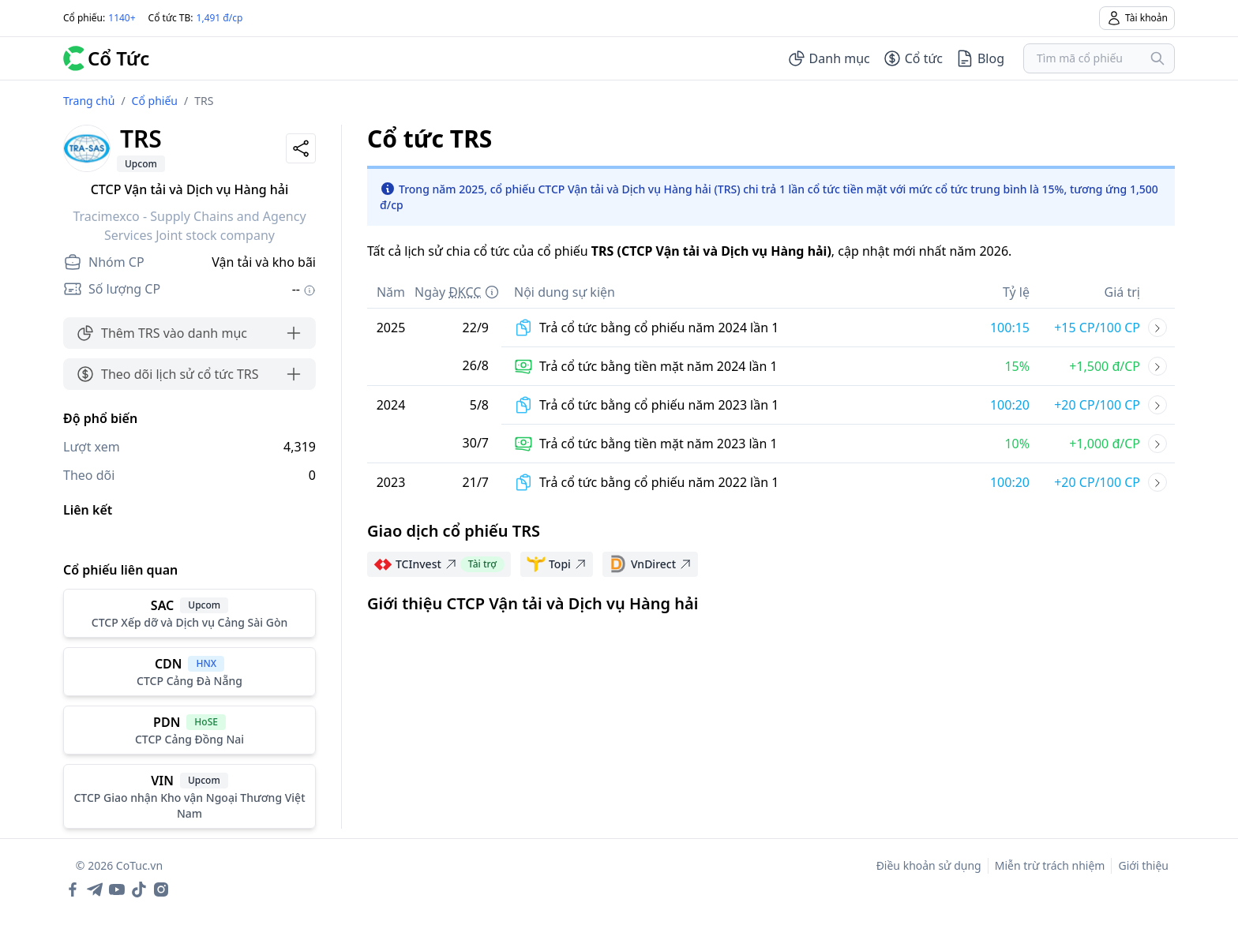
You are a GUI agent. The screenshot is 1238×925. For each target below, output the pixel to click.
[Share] (301, 148)
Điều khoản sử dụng (928, 865)
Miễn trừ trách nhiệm (1050, 865)
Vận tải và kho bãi (264, 262)
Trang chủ (88, 100)
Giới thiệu (1143, 865)
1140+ (121, 17)
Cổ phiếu (155, 100)
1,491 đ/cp (220, 17)
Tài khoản (1137, 18)
